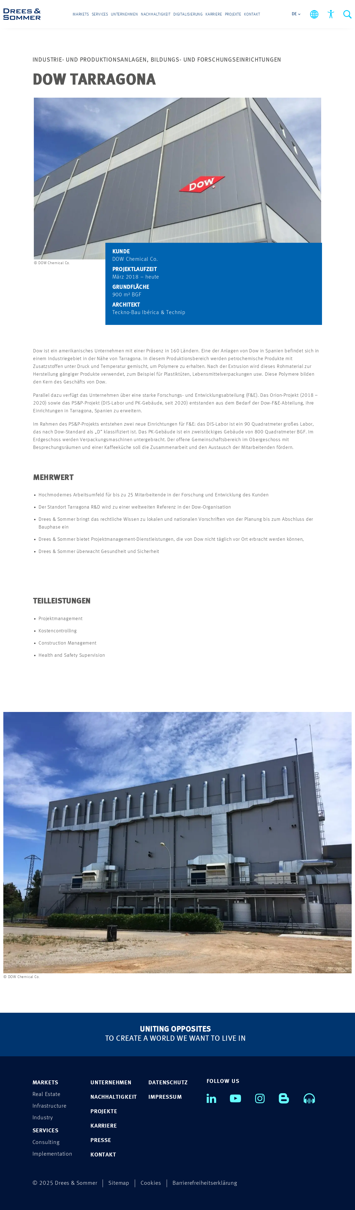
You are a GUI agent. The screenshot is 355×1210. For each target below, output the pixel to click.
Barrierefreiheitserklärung (205, 1183)
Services (100, 14)
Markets (81, 14)
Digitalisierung (188, 14)
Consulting (46, 1142)
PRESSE (100, 1140)
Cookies (151, 1183)
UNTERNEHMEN (110, 1083)
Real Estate (46, 1094)
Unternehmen (124, 14)
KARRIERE (103, 1126)
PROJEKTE (103, 1112)
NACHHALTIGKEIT (113, 1097)
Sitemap (118, 1183)
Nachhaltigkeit (156, 14)
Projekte (233, 14)
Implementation (52, 1154)
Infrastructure (49, 1106)
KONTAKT (103, 1155)
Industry (42, 1118)
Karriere (214, 14)
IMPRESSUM (165, 1097)
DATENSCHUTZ (168, 1083)
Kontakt (252, 14)
